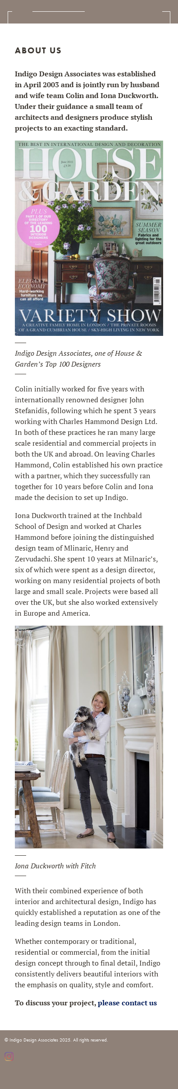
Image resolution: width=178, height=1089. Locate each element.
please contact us (127, 1003)
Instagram (9, 1056)
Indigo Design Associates (123, 12)
